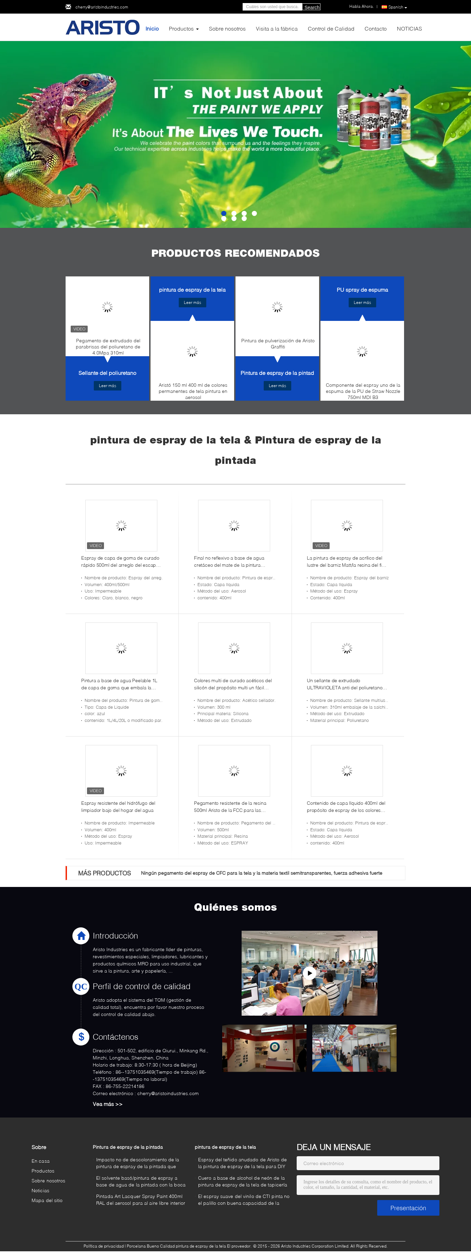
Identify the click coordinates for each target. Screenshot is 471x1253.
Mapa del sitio (47, 1200)
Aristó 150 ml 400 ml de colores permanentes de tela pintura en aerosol (193, 391)
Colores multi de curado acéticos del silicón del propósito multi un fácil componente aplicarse (233, 684)
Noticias (40, 1190)
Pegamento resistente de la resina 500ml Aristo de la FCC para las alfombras (230, 807)
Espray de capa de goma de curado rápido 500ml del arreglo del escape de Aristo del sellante (120, 561)
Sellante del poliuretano (107, 372)
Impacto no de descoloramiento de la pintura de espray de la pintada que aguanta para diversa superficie (137, 1164)
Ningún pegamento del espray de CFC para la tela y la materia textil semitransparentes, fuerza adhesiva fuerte (261, 873)
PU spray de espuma (362, 289)
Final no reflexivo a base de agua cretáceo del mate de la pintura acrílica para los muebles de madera (233, 561)
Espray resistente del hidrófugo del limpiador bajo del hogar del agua (118, 806)
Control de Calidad (331, 28)
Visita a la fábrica (277, 28)
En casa (41, 1161)
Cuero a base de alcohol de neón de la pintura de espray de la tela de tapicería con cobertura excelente (242, 1182)
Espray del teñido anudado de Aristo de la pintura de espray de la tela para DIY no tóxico (242, 1164)
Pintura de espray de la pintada (279, 372)
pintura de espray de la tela (192, 289)
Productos (181, 28)
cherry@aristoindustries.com (101, 7)
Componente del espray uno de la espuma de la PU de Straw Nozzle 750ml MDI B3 (363, 391)
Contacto (376, 28)
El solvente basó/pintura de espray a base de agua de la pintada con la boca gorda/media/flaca (141, 1182)
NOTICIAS (409, 28)
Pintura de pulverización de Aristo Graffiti (278, 343)
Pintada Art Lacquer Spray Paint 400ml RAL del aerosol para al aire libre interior (140, 1199)
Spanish (397, 7)
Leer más (107, 385)
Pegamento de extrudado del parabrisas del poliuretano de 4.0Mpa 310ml (108, 347)
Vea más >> (108, 1104)
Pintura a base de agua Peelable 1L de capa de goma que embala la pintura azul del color (119, 684)
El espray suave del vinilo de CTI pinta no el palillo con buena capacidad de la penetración (244, 1200)
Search (311, 7)
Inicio (152, 28)
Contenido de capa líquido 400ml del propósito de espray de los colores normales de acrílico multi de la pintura (346, 807)
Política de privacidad (104, 1246)
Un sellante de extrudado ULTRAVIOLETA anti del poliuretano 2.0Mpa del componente (344, 684)
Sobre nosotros (227, 28)
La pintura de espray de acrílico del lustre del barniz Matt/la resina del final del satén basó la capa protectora (347, 561)
